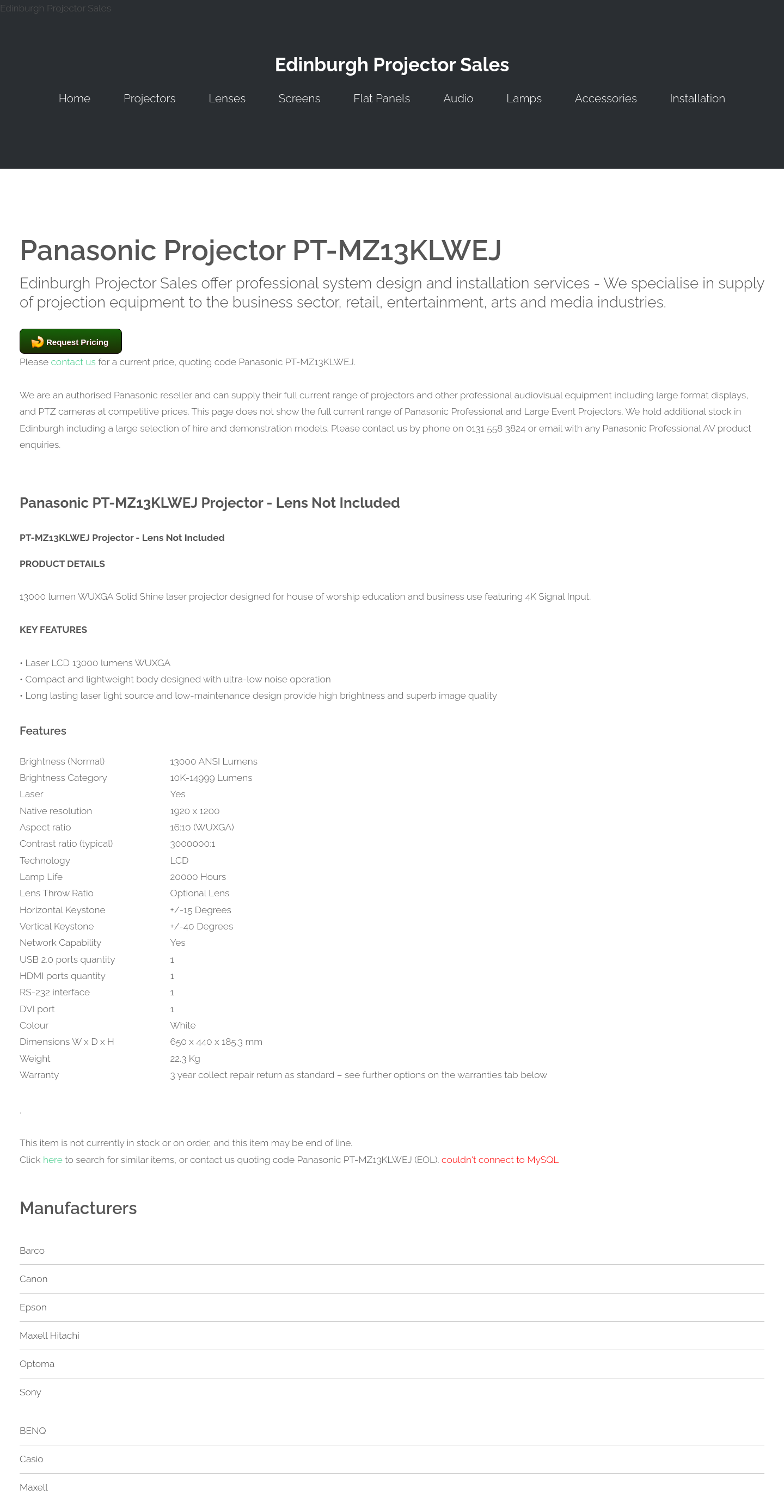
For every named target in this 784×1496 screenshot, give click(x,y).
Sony (30, 1392)
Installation (698, 98)
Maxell (34, 1487)
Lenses (227, 98)
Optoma (37, 1363)
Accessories (606, 98)
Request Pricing (77, 342)
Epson (33, 1307)
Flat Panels (381, 98)
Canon (33, 1278)
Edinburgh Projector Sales (392, 64)
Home (75, 98)
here (53, 1159)
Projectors (150, 98)
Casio (31, 1459)
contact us (73, 361)
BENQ (33, 1430)
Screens (300, 98)
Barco (32, 1250)
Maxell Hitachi (49, 1335)
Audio (458, 98)
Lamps (524, 98)
